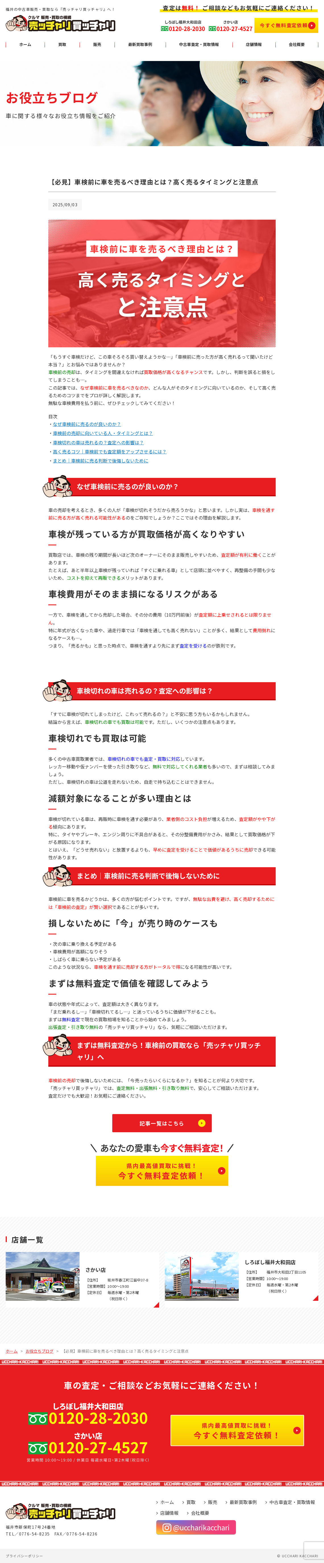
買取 (191, 1502)
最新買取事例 (243, 1502)
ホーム (167, 1502)
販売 (212, 1502)
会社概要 (200, 1512)
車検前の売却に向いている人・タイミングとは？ (103, 433)
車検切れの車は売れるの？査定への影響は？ (98, 442)
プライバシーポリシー (24, 1555)
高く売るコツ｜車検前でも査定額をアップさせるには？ (110, 451)
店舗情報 (169, 1512)
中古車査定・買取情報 (292, 1502)
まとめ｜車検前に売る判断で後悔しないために (100, 460)
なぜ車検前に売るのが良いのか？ (87, 424)
